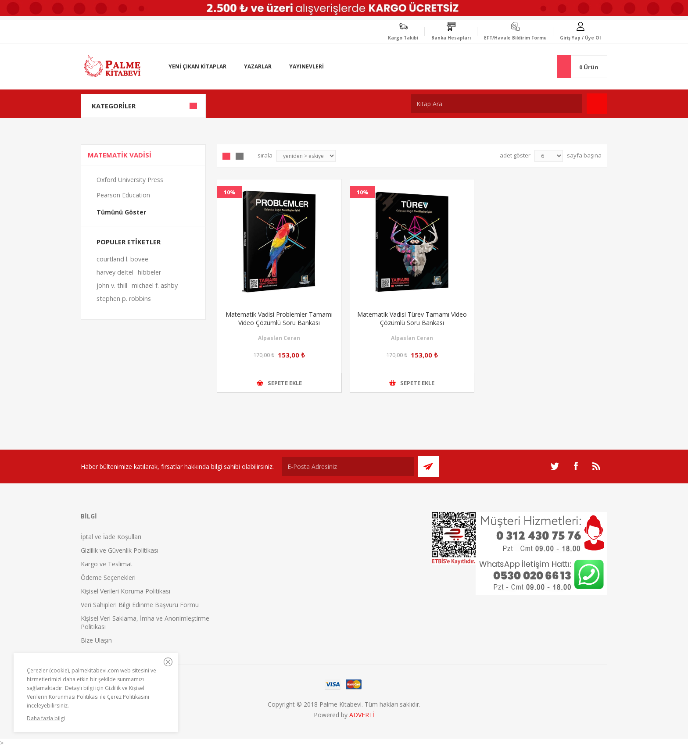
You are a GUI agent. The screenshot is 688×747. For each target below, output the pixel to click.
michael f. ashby (155, 285)
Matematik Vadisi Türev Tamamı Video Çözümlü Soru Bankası (412, 318)
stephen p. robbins (124, 298)
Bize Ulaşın (96, 640)
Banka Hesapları (451, 38)
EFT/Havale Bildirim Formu (515, 38)
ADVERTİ (362, 715)
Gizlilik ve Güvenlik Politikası (119, 550)
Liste (240, 156)
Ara (597, 103)
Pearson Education (123, 195)
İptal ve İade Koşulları (111, 537)
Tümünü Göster (121, 212)
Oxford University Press (130, 179)
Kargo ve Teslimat (107, 564)
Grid (226, 156)
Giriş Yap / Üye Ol (580, 38)
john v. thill (112, 285)
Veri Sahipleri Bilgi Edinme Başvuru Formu (140, 604)
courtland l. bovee (122, 259)
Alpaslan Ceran (279, 338)
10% (230, 192)
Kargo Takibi (403, 38)
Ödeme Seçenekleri (108, 577)
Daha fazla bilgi (46, 718)
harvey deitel (115, 272)
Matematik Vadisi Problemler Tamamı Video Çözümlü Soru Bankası (279, 318)
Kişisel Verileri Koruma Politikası (125, 591)
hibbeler (149, 272)
